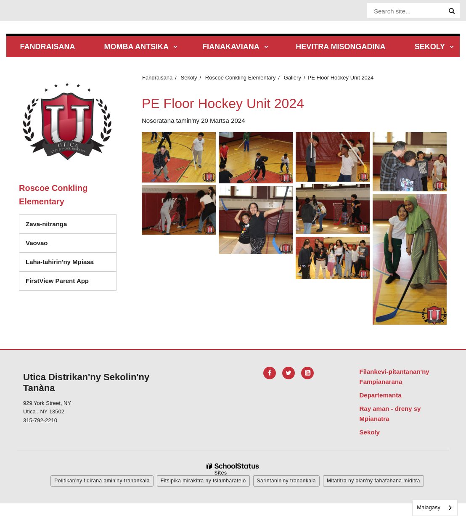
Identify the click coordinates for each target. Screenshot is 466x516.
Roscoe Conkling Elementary (240, 77)
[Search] (451, 11)
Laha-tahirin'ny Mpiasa (60, 261)
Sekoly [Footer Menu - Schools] (370, 432)
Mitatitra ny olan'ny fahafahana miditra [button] (373, 481)
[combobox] (435, 508)
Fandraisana (157, 77)
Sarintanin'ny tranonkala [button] (286, 481)
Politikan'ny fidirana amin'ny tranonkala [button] (102, 481)
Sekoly (189, 77)
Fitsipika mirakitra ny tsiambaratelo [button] (203, 481)
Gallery (292, 77)
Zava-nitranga (46, 224)
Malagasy (428, 507)
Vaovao (37, 242)
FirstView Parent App (57, 280)
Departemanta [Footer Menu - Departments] (381, 395)
